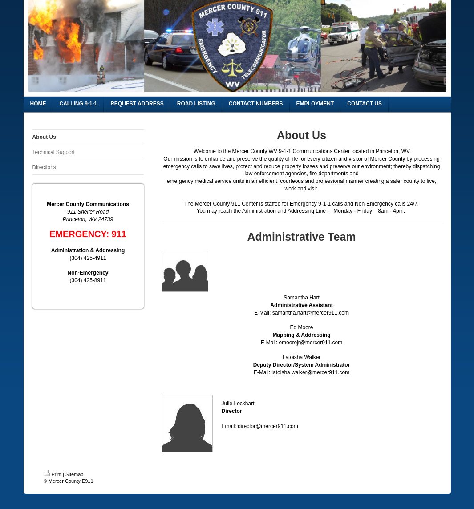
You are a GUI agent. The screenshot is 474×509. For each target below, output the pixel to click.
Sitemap (74, 474)
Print (53, 474)
